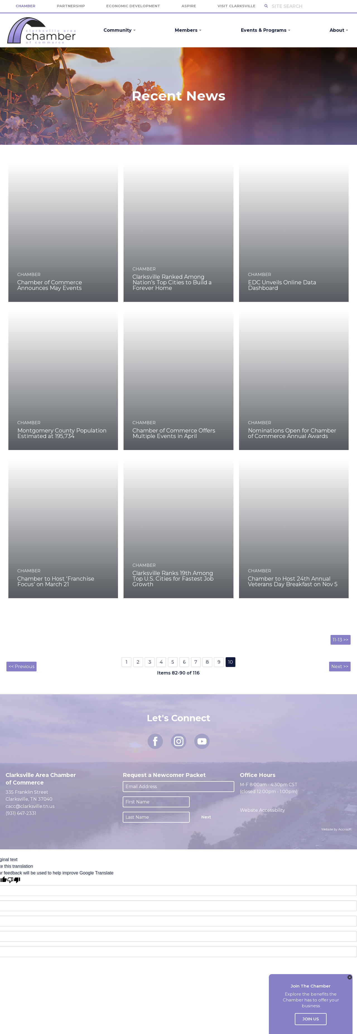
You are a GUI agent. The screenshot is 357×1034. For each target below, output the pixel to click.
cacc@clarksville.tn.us (30, 806)
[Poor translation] (13, 880)
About (337, 30)
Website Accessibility (263, 810)
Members (186, 30)
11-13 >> (340, 639)
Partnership (71, 6)
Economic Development (133, 6)
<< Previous (21, 666)
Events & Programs (263, 30)
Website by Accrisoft (336, 829)
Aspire (189, 6)
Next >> (339, 666)
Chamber (25, 6)
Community (117, 30)
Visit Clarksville (236, 6)
